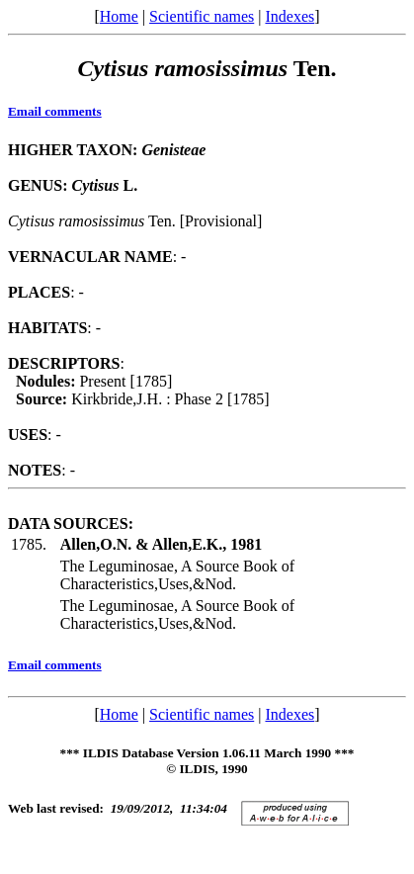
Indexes (289, 16)
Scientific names (201, 16)
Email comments (55, 111)
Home (119, 16)
